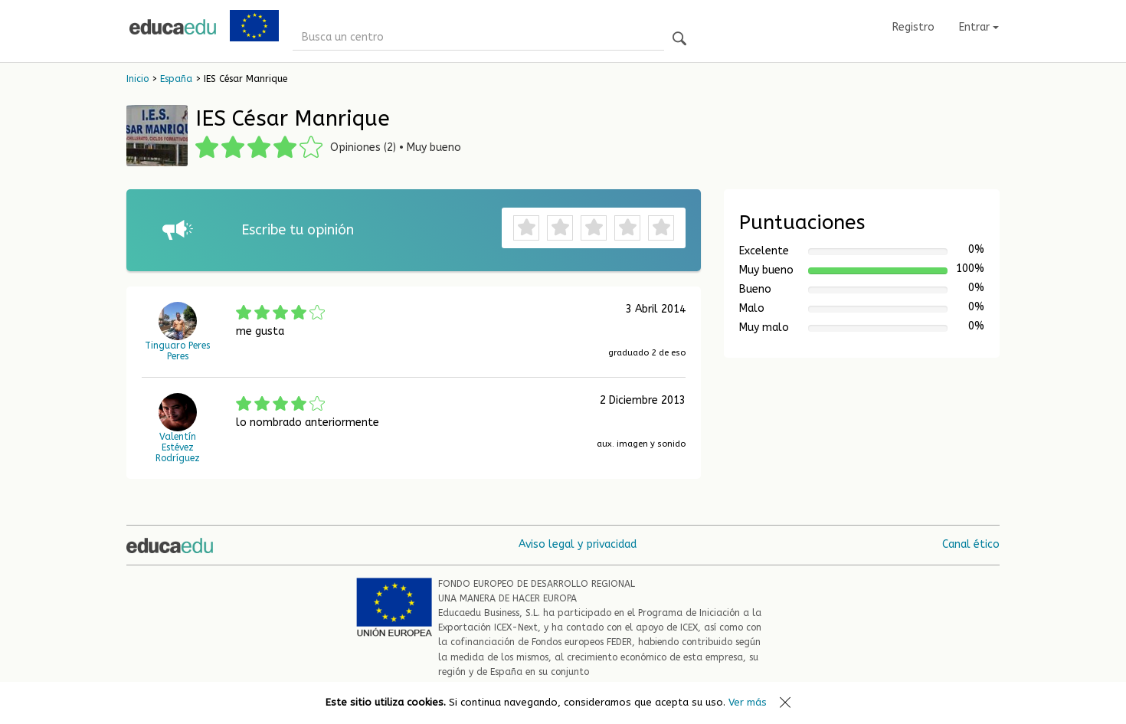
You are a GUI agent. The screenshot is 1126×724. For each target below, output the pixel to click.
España (176, 79)
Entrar (979, 27)
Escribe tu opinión (297, 229)
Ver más (747, 702)
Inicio (137, 79)
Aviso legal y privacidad (578, 544)
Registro (913, 27)
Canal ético (971, 544)
